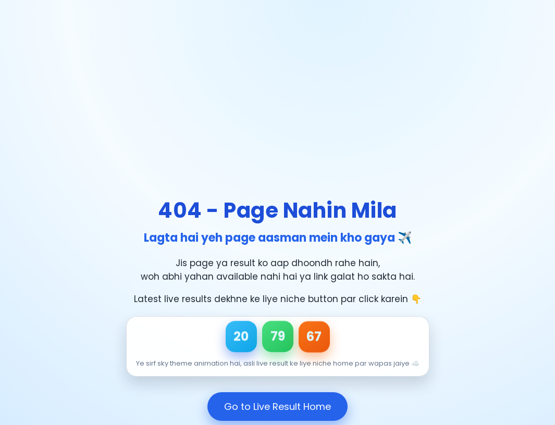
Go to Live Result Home (277, 406)
